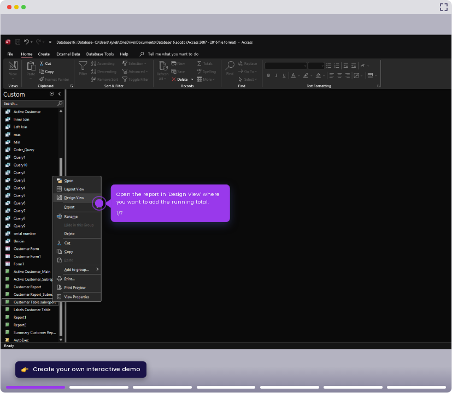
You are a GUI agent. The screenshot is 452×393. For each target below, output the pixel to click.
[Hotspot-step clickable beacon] (99, 203)
